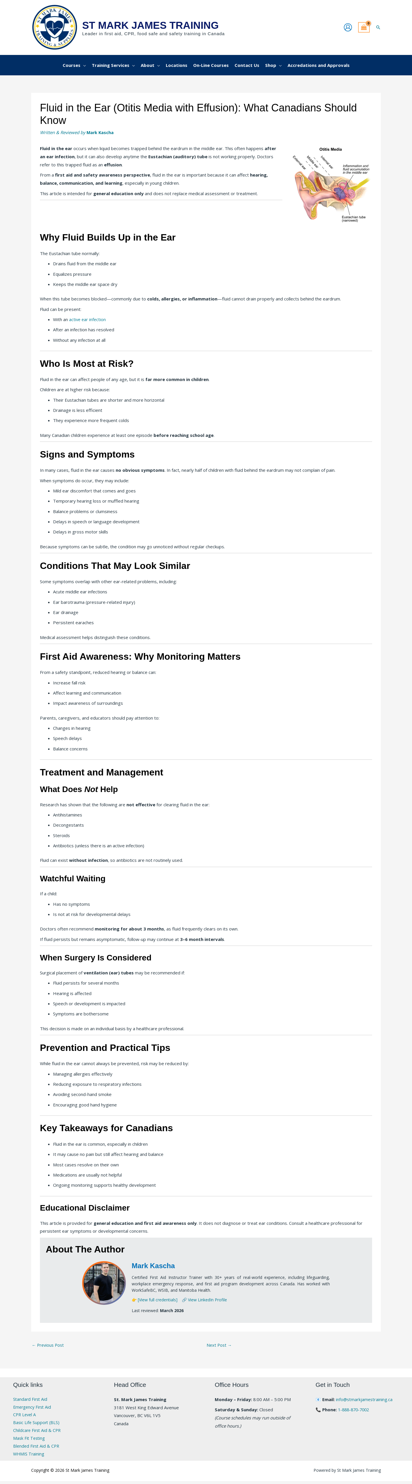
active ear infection (88, 319)
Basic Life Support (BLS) (37, 1424)
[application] (83, 65)
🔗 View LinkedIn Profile (204, 1299)
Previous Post (49, 1345)
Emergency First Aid (33, 1408)
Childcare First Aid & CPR (38, 1432)
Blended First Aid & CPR (37, 1448)
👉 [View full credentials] (154, 1299)
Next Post (220, 1345)
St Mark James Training (150, 25)
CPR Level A (25, 1416)
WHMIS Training (29, 1456)
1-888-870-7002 (355, 1410)
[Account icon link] (348, 27)
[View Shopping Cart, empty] (364, 27)
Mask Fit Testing (29, 1440)
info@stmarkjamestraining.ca (365, 1400)
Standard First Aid (31, 1400)
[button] (378, 27)
